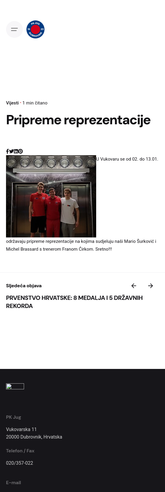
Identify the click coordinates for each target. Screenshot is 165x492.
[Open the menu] (14, 29)
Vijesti (12, 103)
